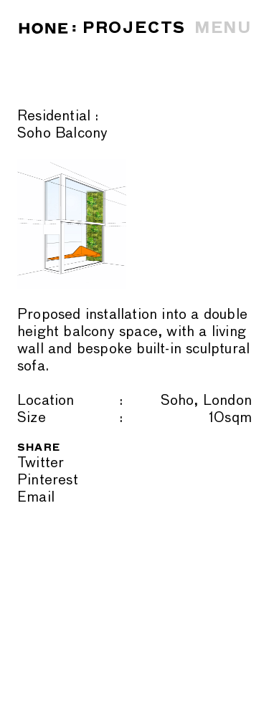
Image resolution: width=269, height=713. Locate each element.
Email (36, 497)
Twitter (40, 463)
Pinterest (47, 480)
